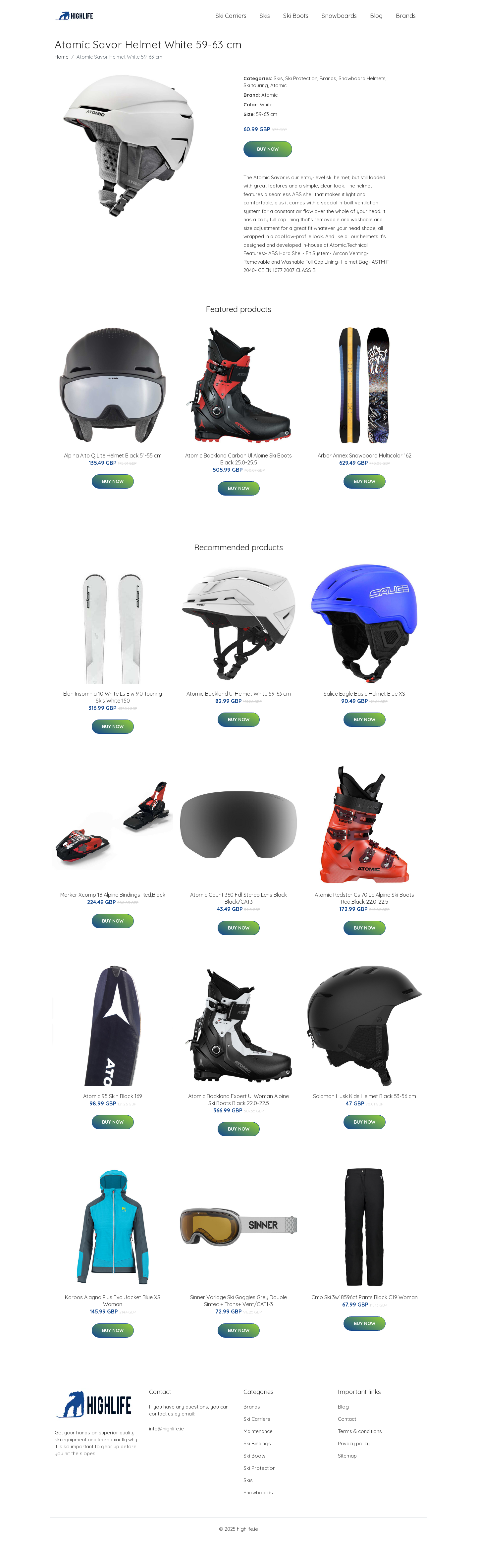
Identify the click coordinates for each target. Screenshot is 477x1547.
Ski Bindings (257, 1450)
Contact (347, 1425)
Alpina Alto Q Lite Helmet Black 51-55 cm (113, 462)
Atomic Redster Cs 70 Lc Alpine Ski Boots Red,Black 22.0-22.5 (364, 905)
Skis (265, 19)
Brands (406, 19)
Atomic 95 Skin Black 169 (112, 1102)
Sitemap (347, 1462)
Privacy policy (354, 1450)
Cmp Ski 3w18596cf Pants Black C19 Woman (364, 1304)
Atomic (278, 92)
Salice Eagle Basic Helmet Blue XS (364, 700)
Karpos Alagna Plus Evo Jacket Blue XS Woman (112, 1307)
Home (62, 63)
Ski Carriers (231, 19)
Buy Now (268, 156)
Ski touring (255, 92)
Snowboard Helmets (362, 85)
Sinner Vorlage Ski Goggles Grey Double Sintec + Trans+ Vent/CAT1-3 (238, 1307)
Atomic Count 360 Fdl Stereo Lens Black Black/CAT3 (238, 905)
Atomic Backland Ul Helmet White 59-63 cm (238, 700)
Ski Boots (295, 19)
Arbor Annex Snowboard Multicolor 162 (364, 462)
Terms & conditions (360, 1438)
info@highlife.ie (166, 1435)
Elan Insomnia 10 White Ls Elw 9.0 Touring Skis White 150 (112, 704)
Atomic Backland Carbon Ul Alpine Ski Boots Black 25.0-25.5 (238, 465)
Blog (376, 19)
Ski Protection (301, 85)
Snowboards (339, 19)
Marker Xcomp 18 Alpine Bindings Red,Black (112, 901)
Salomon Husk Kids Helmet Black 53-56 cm (364, 1102)
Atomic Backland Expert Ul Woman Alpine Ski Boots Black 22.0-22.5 (238, 1106)
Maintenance (258, 1438)
